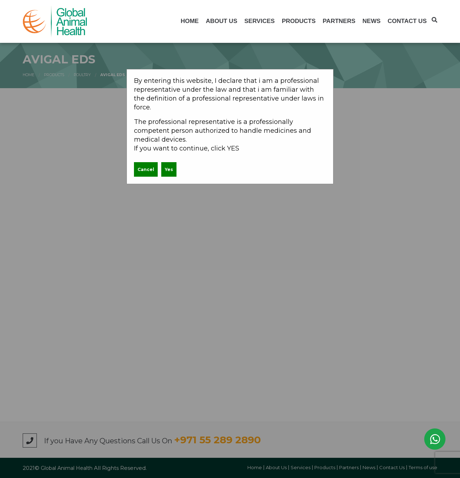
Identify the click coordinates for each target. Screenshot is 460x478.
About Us (221, 21)
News (372, 21)
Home (190, 21)
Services (259, 21)
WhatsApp (434, 439)
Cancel (146, 169)
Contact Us (407, 21)
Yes (169, 169)
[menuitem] (189, 21)
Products (298, 21)
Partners (339, 21)
